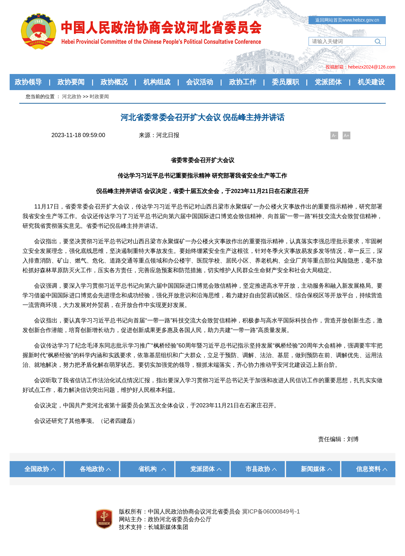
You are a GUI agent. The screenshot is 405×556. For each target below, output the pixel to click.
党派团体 (328, 82)
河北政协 (71, 96)
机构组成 (156, 82)
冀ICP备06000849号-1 (271, 511)
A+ (346, 135)
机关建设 (371, 82)
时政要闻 (99, 96)
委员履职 (285, 82)
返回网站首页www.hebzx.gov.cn (347, 20)
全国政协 (36, 469)
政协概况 (114, 82)
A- (334, 135)
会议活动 (199, 82)
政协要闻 (71, 82)
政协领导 (28, 82)
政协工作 (242, 82)
